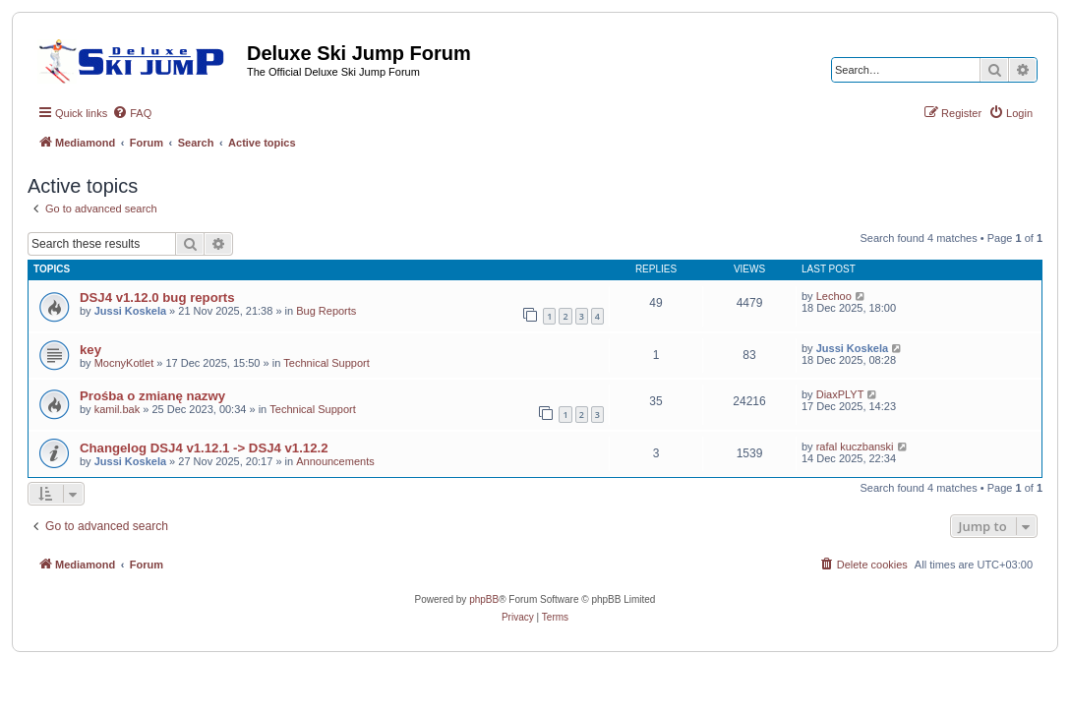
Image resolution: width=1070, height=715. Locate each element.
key (90, 349)
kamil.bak (117, 409)
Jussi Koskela (130, 311)
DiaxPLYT (840, 394)
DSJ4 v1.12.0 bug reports (157, 297)
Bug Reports (326, 311)
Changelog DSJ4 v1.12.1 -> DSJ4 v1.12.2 (204, 448)
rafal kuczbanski (855, 446)
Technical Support (326, 363)
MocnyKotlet (124, 363)
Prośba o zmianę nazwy (152, 395)
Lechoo (834, 296)
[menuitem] (131, 113)
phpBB (484, 599)
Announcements (335, 461)
